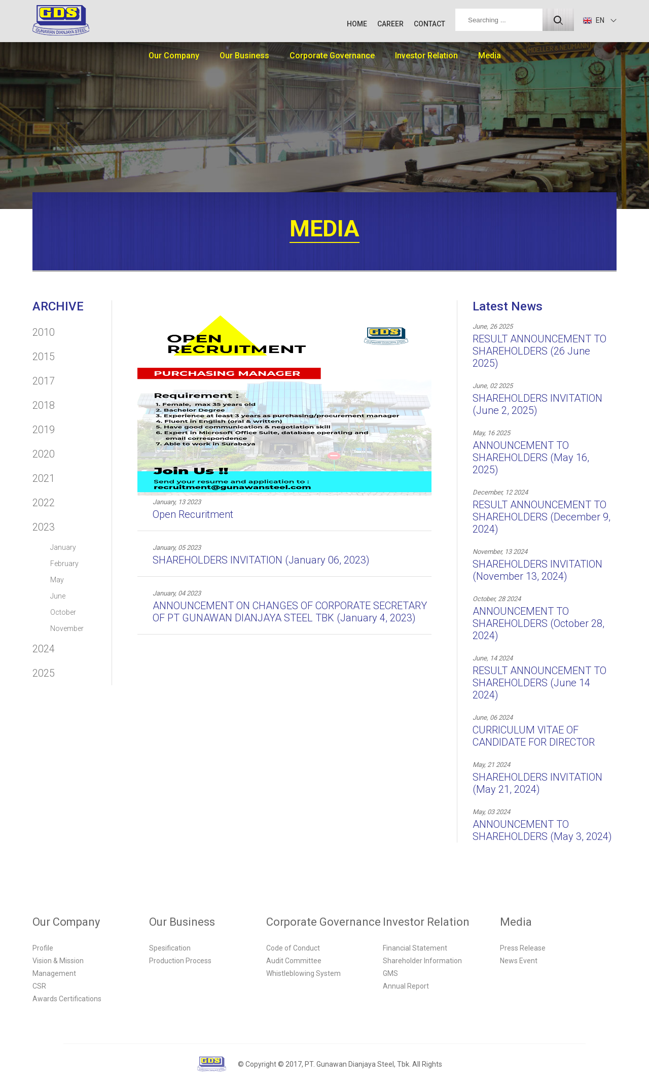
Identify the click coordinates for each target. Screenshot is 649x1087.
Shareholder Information (422, 961)
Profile (42, 948)
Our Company (174, 55)
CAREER (390, 24)
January (63, 547)
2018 (43, 405)
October (63, 612)
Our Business (244, 55)
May (57, 580)
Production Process (180, 961)
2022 (43, 503)
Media (489, 55)
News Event (518, 961)
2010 (43, 332)
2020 (43, 454)
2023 (43, 527)
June (57, 596)
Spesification (170, 948)
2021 (43, 478)
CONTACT (429, 24)
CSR (39, 986)
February (64, 563)
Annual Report (406, 986)
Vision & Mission (58, 961)
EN (593, 20)
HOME (357, 24)
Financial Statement (415, 948)
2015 (43, 356)
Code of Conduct (293, 948)
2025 (43, 673)
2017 (43, 381)
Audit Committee (293, 961)
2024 (43, 649)
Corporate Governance (332, 55)
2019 (43, 430)
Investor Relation (426, 55)
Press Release (523, 948)
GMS (390, 973)
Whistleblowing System (303, 973)
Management (54, 973)
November (67, 628)
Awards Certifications (66, 999)
